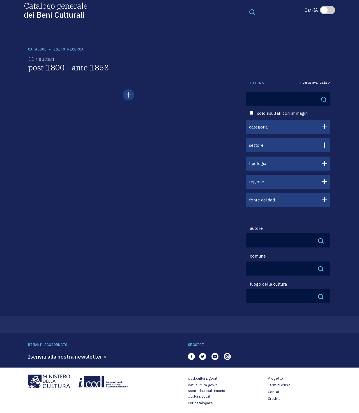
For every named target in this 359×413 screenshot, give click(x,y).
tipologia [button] (257, 163)
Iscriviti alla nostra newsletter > (67, 356)
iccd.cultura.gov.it (202, 378)
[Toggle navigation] (252, 11)
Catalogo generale (56, 10)
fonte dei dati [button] (262, 200)
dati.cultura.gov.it (202, 385)
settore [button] (256, 145)
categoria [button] (258, 127)
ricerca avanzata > (315, 82)
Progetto (275, 378)
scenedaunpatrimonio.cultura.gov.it (206, 393)
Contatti (275, 391)
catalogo (37, 49)
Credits (274, 398)
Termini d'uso (279, 385)
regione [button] (256, 181)
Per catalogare (200, 403)
